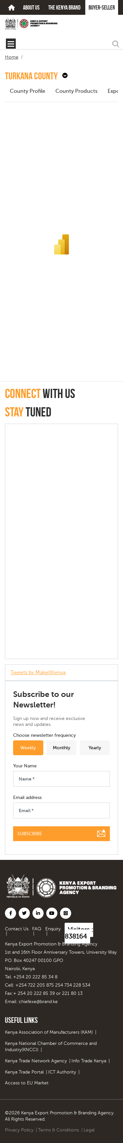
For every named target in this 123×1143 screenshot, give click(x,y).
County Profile (27, 91)
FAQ (36, 928)
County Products (76, 91)
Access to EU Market (27, 1082)
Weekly (28, 747)
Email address (27, 797)
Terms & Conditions (58, 1130)
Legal (89, 1130)
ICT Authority (62, 1072)
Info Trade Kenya (89, 1060)
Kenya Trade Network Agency (36, 1060)
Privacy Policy (19, 1130)
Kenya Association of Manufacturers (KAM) (49, 1032)
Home (11, 57)
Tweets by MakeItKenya (38, 673)
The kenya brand (64, 7)
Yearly (95, 747)
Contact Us (17, 928)
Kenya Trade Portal (24, 1072)
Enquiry (53, 928)
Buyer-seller (102, 7)
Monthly (61, 747)
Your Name (25, 766)
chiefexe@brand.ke (38, 1001)
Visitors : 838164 (79, 933)
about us (31, 7)
